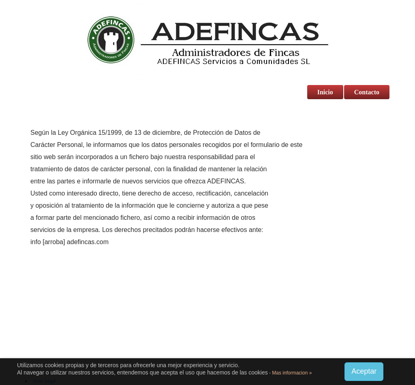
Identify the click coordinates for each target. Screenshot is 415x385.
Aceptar (363, 371)
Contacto (366, 92)
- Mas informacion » (290, 373)
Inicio (325, 92)
